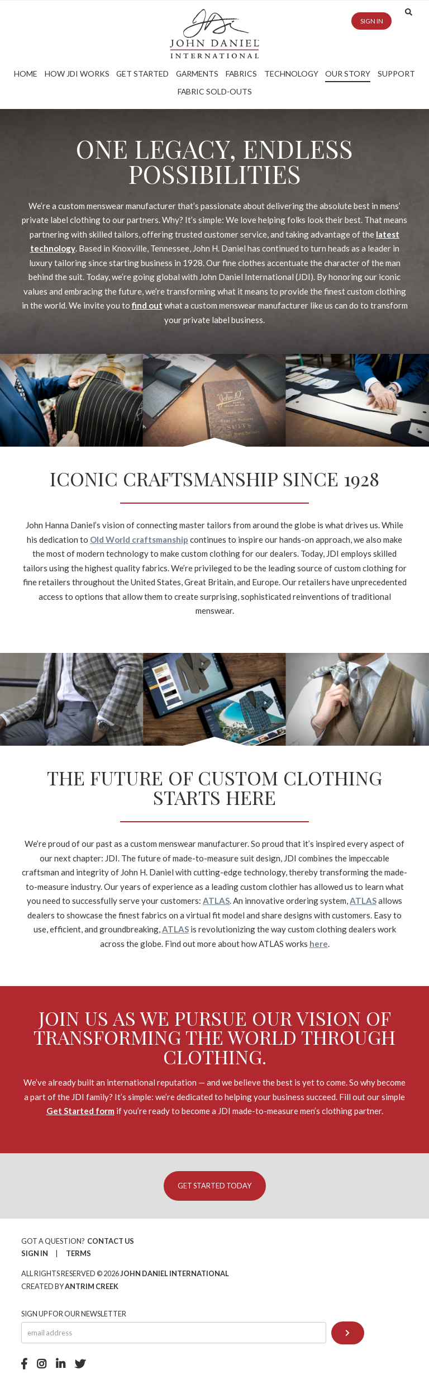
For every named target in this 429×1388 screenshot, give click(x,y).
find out (147, 305)
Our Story (347, 73)
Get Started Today (214, 1185)
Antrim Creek (91, 1286)
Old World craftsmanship (139, 539)
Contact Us (110, 1241)
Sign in (371, 21)
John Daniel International (174, 1273)
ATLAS (216, 901)
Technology (291, 73)
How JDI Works (77, 73)
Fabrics (241, 73)
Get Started (142, 73)
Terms (78, 1253)
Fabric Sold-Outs (215, 91)
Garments (197, 73)
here (318, 944)
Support (396, 73)
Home (25, 73)
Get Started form (80, 1111)
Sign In (34, 1253)
